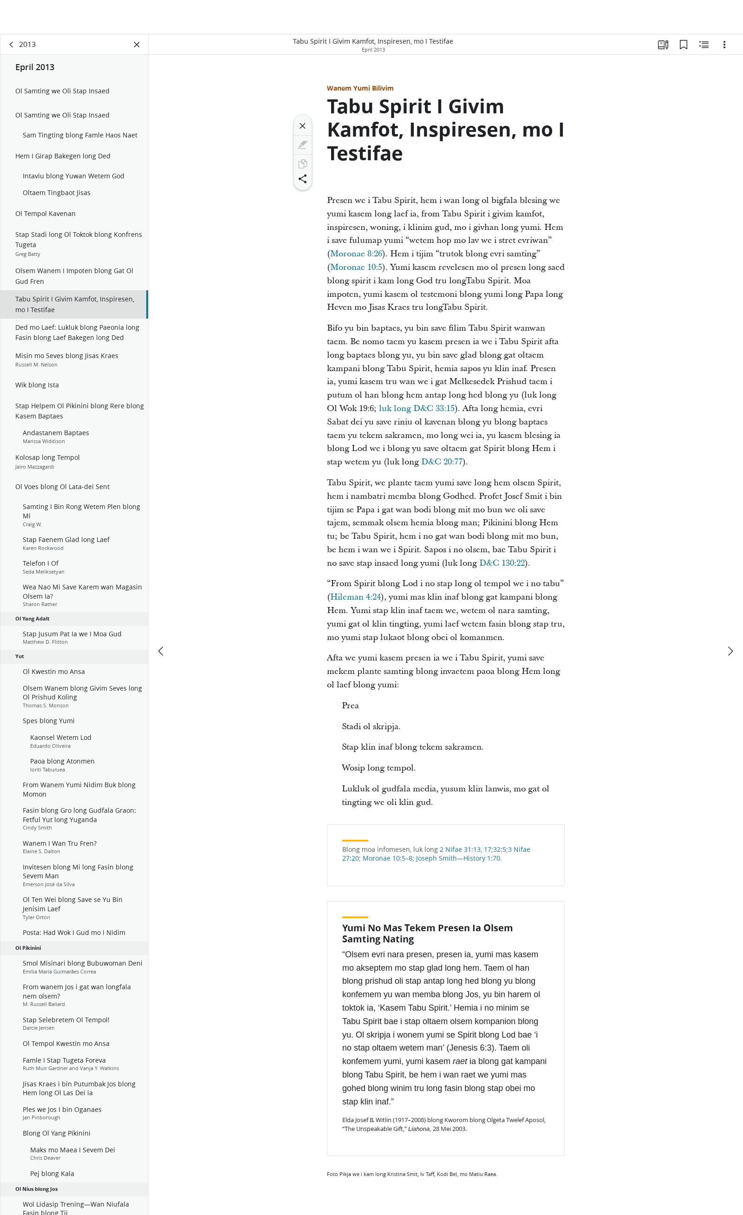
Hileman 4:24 (355, 597)
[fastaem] (161, 617)
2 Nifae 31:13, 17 (465, 849)
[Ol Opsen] (724, 44)
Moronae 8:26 (356, 254)
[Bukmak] (683, 44)
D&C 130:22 (501, 563)
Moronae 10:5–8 (386, 858)
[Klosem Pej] (137, 44)
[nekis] (730, 617)
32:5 (499, 849)
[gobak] (11, 44)
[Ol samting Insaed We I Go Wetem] (704, 44)
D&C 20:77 (441, 462)
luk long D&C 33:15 (416, 408)
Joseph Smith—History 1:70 (457, 858)
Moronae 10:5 (356, 267)
